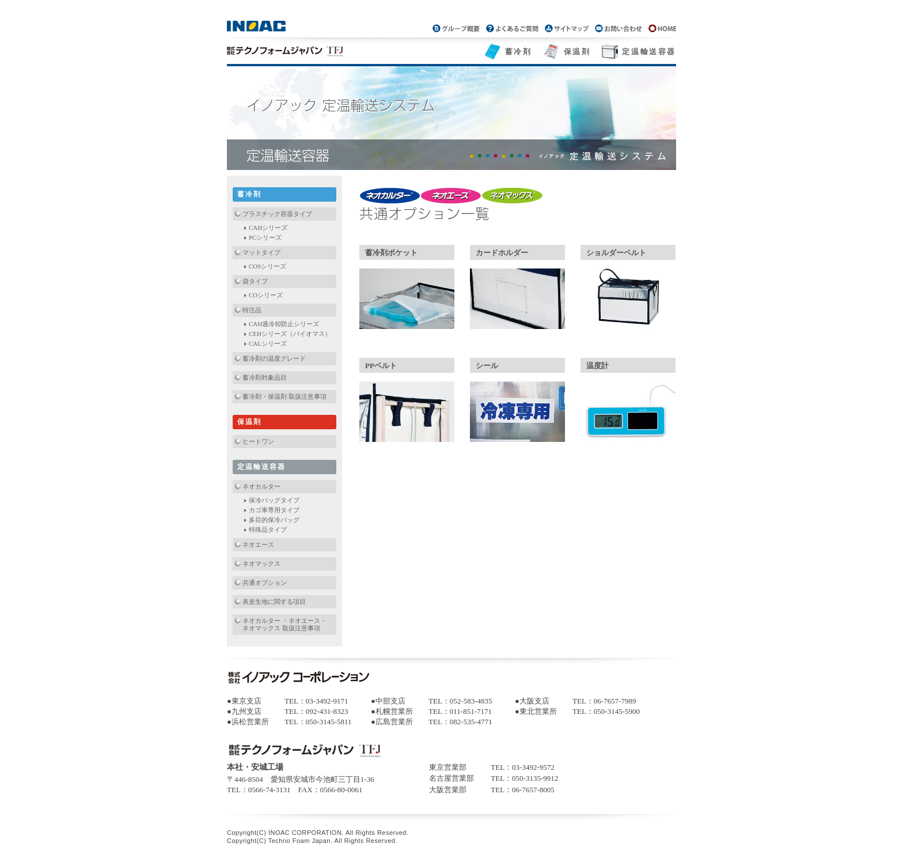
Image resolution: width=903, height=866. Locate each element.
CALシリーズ (268, 343)
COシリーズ (266, 295)
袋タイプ (255, 281)
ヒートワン (258, 441)
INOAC (257, 26)
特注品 (251, 310)
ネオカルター (261, 486)
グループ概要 (457, 27)
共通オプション (264, 582)
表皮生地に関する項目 (274, 601)
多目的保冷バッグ (274, 519)
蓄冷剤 (518, 51)
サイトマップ (567, 27)
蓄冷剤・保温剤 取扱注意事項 (284, 396)
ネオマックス (261, 563)
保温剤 (577, 51)
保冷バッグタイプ (274, 500)
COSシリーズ (267, 266)
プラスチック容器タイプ (277, 213)
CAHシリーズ (268, 227)
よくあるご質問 (512, 27)
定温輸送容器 (649, 51)
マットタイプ (261, 252)
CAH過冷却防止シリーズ (284, 323)
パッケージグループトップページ (660, 27)
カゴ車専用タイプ (274, 509)
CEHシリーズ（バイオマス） (290, 333)
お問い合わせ (618, 27)
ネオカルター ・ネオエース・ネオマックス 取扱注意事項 (284, 624)
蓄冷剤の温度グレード (274, 358)
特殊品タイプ (268, 529)
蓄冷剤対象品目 (264, 377)
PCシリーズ (265, 237)
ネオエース (258, 544)
